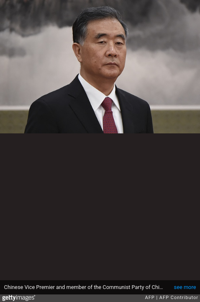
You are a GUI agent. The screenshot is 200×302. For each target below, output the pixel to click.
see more (185, 287)
